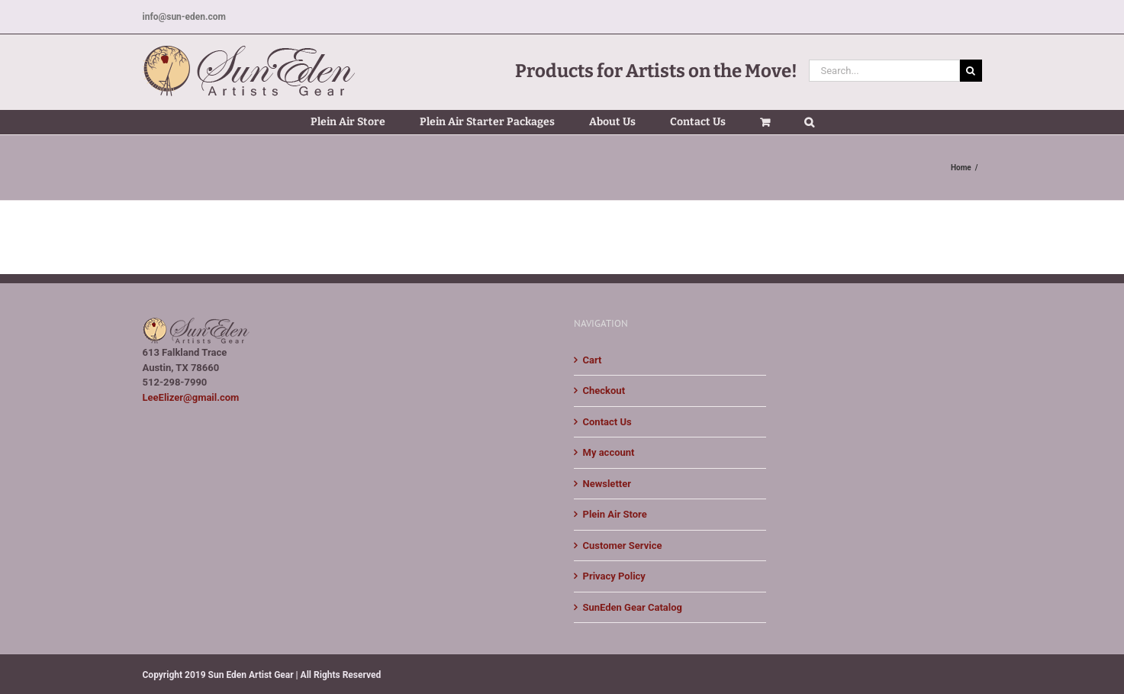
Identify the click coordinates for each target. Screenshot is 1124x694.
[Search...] (884, 71)
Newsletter (607, 483)
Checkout (604, 390)
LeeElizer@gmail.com (191, 397)
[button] (809, 122)
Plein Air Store (615, 514)
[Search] (971, 71)
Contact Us (607, 422)
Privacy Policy (614, 576)
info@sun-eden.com (184, 16)
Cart (592, 360)
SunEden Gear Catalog (632, 607)
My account (609, 452)
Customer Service (622, 545)
